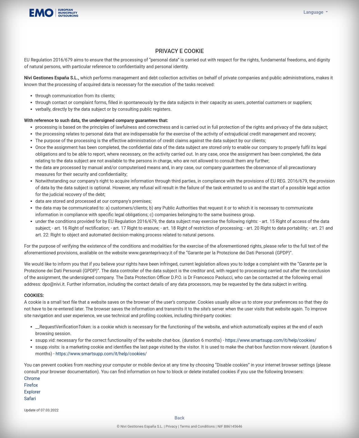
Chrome (32, 378)
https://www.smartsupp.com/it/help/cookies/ (270, 340)
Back (179, 418)
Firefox (31, 385)
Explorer (32, 392)
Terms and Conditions (197, 426)
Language (314, 12)
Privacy (171, 426)
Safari (30, 398)
